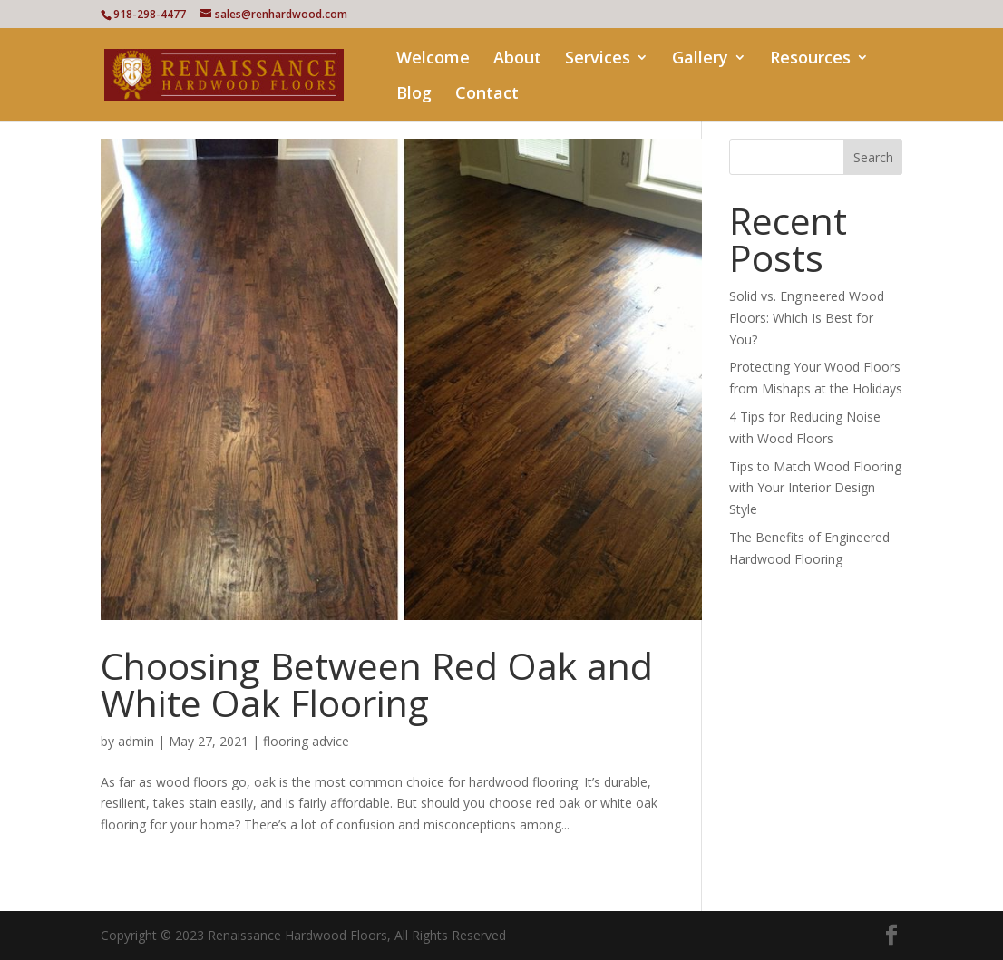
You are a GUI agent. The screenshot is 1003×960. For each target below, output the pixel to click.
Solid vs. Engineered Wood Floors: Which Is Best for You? (806, 317)
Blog (414, 94)
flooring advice (306, 741)
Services (597, 59)
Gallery (700, 59)
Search (873, 157)
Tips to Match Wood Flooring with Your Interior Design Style (815, 488)
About (517, 59)
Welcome (433, 59)
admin (136, 741)
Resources (810, 59)
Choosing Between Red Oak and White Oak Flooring (377, 684)
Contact (487, 94)
